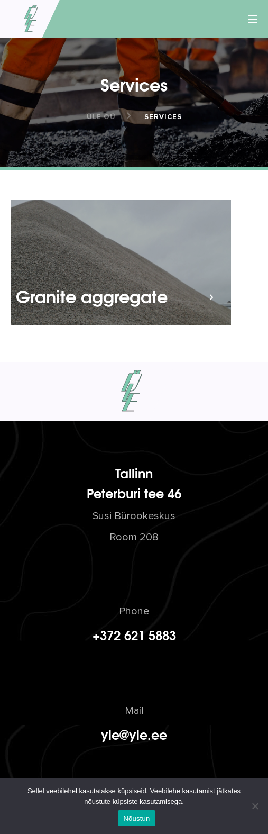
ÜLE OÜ (101, 117)
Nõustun (136, 818)
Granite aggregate (92, 295)
